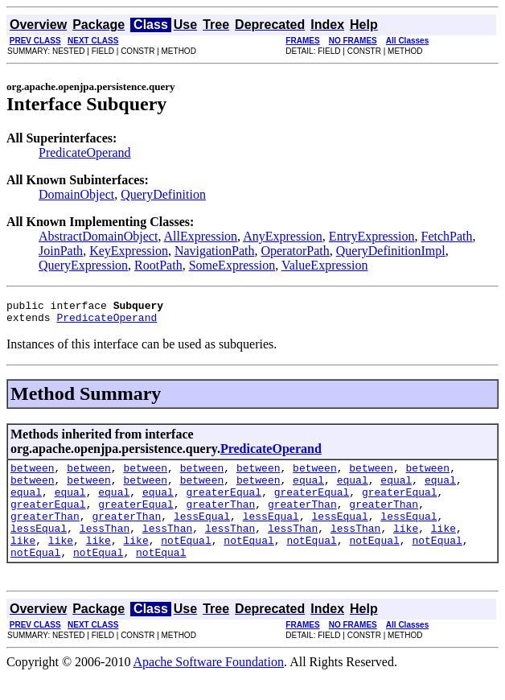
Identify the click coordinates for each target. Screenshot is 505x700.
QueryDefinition (163, 194)
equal (308, 489)
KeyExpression (128, 250)
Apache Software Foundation (209, 686)
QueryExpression (83, 265)
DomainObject (76, 194)
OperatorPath (295, 250)
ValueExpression (324, 265)
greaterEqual (224, 503)
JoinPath (61, 250)
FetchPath (447, 236)
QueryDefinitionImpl (390, 250)
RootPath (158, 265)
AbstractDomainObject (98, 236)
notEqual (186, 561)
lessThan (104, 547)
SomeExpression (232, 265)
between (32, 474)
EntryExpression (372, 236)
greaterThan (220, 518)
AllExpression (201, 236)
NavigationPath (214, 250)
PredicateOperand (85, 152)
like (405, 547)
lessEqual (202, 532)
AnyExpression (282, 236)
